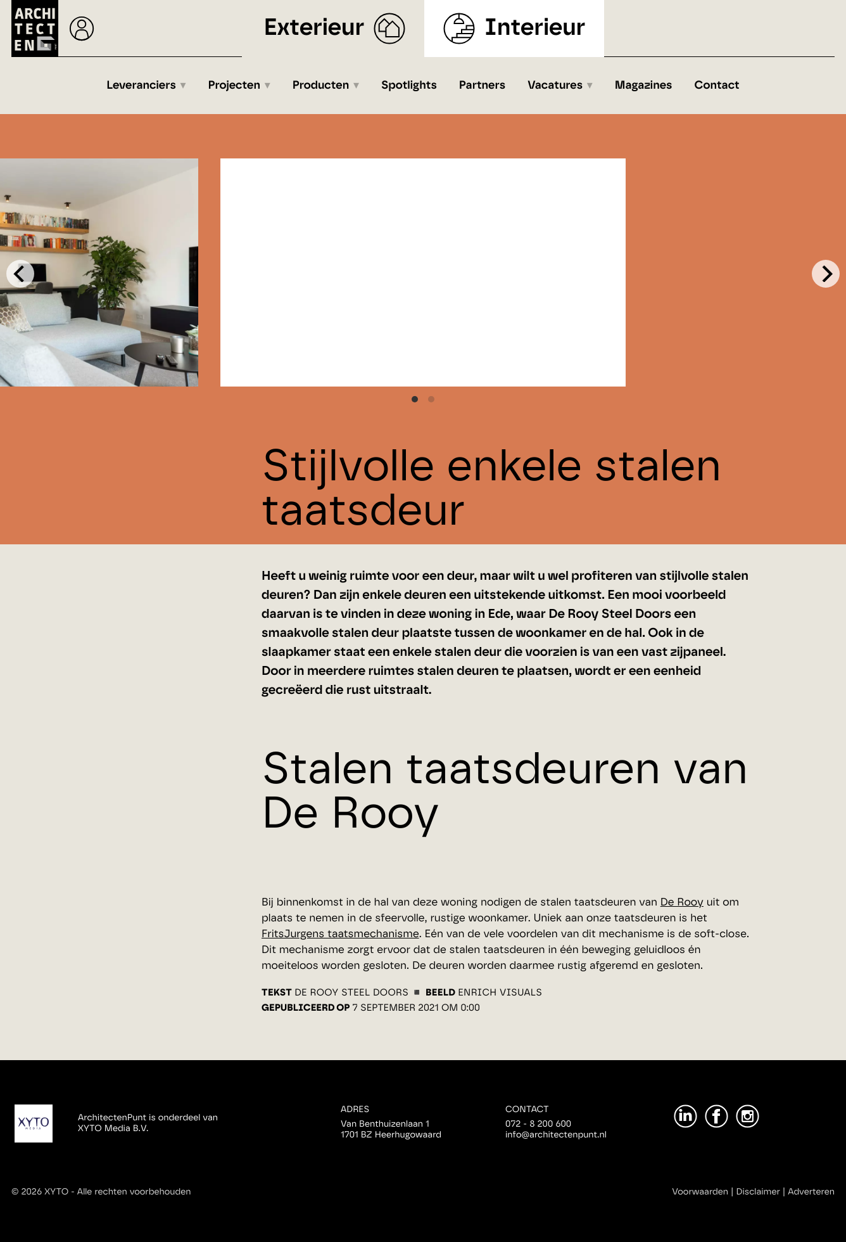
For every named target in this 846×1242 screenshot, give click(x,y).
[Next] (826, 274)
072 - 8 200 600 (538, 1124)
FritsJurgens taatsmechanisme (340, 934)
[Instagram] (747, 1116)
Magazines (643, 85)
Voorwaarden (700, 1192)
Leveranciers (141, 85)
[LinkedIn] (685, 1116)
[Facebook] (716, 1116)
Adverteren (811, 1192)
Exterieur (314, 28)
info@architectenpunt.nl (556, 1134)
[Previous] (20, 274)
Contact (717, 85)
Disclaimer (758, 1192)
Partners (482, 85)
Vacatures (555, 85)
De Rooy (682, 902)
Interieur (534, 28)
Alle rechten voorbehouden (134, 1192)
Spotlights (409, 85)
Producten (321, 85)
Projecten (234, 85)
